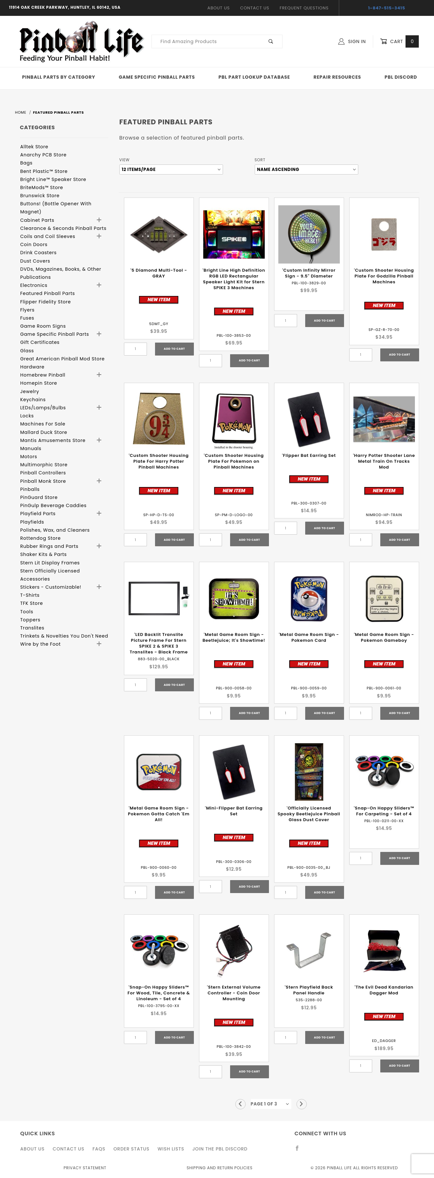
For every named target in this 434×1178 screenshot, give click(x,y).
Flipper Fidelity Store (45, 302)
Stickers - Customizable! (51, 587)
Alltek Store (34, 146)
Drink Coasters (38, 252)
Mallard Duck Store (43, 432)
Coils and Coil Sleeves (47, 236)
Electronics (34, 285)
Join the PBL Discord (220, 1149)
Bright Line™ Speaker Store (53, 179)
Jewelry (29, 391)
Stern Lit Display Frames (50, 563)
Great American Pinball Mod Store (62, 359)
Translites (32, 628)
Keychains (33, 399)
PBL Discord (400, 77)
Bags (26, 163)
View (124, 160)
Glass (27, 350)
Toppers (30, 620)
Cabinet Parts (37, 220)
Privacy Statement (84, 1168)
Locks (27, 416)
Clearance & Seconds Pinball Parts (63, 228)
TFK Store (31, 603)
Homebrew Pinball (42, 375)
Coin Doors (34, 244)
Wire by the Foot (40, 644)
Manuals (30, 448)
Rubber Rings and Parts (49, 546)
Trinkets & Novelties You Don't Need (64, 636)
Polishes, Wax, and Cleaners (55, 530)
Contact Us (254, 8)
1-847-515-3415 (386, 8)
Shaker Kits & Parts (43, 554)
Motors (28, 456)
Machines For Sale (43, 424)
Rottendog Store (40, 538)
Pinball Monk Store (43, 481)
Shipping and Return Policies (220, 1168)
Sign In (352, 41)
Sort (260, 160)
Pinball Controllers (43, 473)
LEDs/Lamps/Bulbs (43, 407)
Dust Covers (35, 261)
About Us (218, 8)
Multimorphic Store (44, 464)
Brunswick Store (40, 195)
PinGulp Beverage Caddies (53, 505)
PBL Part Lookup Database (254, 77)
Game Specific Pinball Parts (157, 77)
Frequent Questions (304, 8)
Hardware (32, 367)
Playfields (32, 522)
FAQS (99, 1149)
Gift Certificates (40, 342)
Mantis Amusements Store (53, 440)
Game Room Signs (43, 326)
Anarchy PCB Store (43, 155)
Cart (399, 42)
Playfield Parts (38, 513)
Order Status (131, 1149)
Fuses (27, 318)
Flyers (27, 310)
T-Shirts (30, 595)
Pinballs (30, 489)
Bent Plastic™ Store (44, 171)
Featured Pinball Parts (47, 293)
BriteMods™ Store (41, 187)
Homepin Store (38, 383)
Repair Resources (337, 77)
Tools (26, 611)
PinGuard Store (39, 497)
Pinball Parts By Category (58, 77)
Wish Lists (171, 1149)
